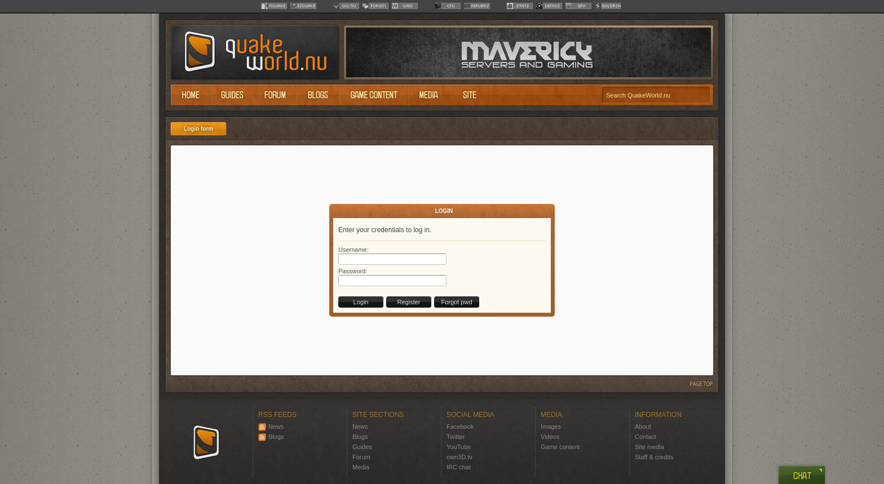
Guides (362, 446)
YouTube (459, 446)
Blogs (271, 436)
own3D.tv (459, 457)
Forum (361, 457)
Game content (560, 446)
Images (551, 426)
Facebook (460, 426)
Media (360, 467)
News (271, 426)
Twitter (456, 436)
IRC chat (459, 467)
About (643, 426)
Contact (645, 436)
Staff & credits (654, 457)
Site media (649, 446)
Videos (550, 436)
